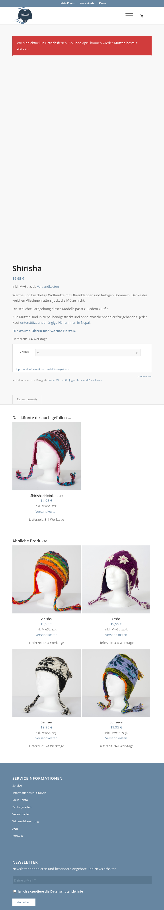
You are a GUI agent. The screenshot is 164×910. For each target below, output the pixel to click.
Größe (24, 306)
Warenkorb (87, 3)
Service (17, 740)
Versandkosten (48, 241)
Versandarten (21, 768)
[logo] (22, 16)
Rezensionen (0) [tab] (27, 354)
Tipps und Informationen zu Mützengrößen (42, 323)
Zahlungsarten (21, 761)
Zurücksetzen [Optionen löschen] (144, 330)
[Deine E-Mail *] (82, 834)
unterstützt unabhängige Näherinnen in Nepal (55, 276)
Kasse (102, 3)
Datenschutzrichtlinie (66, 845)
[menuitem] (67, 3)
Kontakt (17, 790)
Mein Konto (67, 3)
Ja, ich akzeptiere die (48, 845)
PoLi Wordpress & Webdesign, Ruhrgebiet (76, 888)
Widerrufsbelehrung (25, 776)
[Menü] (127, 16)
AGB (15, 783)
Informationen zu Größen (29, 747)
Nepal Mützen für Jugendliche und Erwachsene (75, 334)
